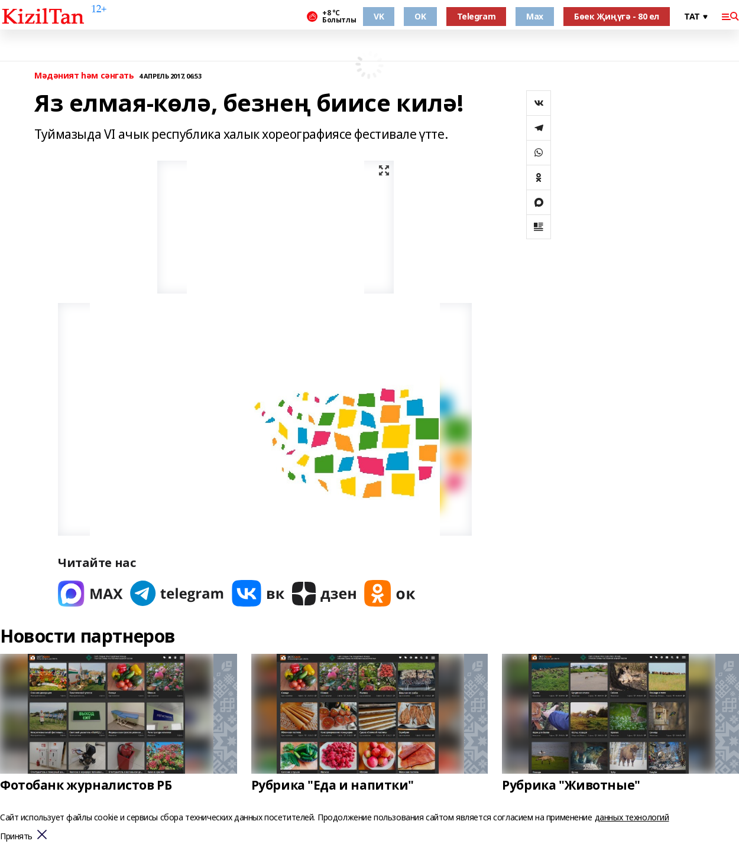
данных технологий (632, 817)
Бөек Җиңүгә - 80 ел (616, 16)
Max (534, 16)
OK (420, 16)
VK (379, 16)
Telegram (476, 16)
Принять (16, 837)
